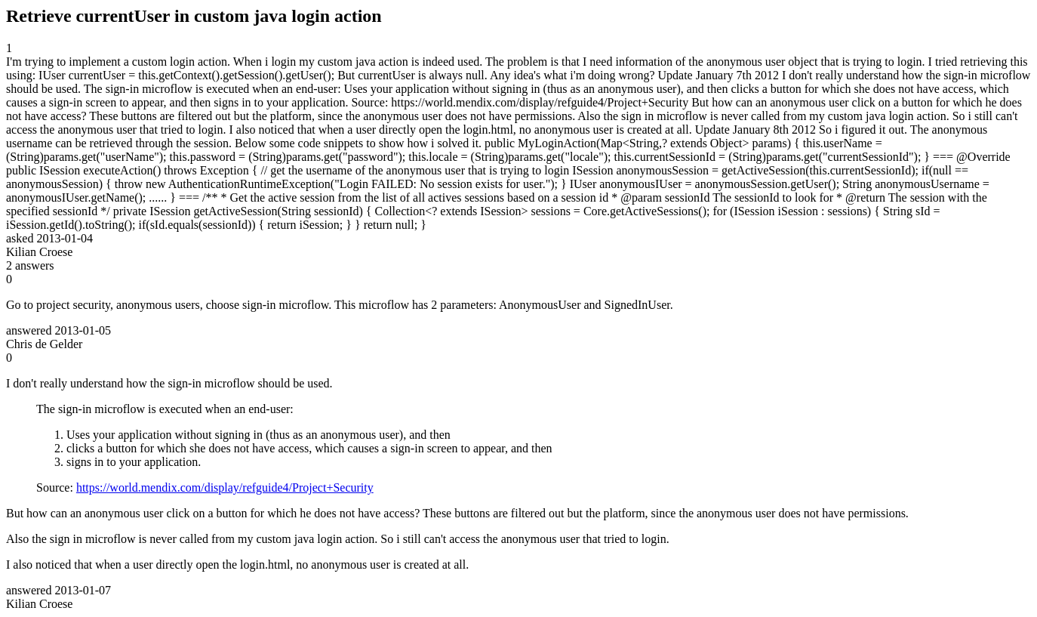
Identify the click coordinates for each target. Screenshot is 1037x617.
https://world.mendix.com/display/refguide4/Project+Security (225, 487)
